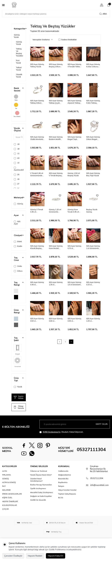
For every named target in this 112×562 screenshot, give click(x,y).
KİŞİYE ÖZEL (7, 498)
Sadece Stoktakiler (67, 39)
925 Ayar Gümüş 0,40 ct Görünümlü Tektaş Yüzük (37, 283)
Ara (103, 13)
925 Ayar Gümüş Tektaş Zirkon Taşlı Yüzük (37, 101)
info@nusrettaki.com (99, 485)
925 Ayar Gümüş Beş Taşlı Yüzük (93, 174)
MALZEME (6, 490)
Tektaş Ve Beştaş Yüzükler (19, 52)
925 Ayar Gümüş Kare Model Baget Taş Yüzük (56, 247)
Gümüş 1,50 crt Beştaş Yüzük (74, 174)
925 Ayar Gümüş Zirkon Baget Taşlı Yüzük (93, 138)
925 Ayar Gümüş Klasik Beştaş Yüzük (37, 247)
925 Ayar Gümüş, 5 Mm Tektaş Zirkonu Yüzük (93, 101)
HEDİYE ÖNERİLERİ (10, 501)
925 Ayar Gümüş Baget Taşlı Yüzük (74, 138)
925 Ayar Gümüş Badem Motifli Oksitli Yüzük (56, 138)
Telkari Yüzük (19, 68)
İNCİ (4, 486)
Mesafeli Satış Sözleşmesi (41, 492)
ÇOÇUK (5, 509)
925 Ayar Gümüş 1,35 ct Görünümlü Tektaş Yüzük (56, 283)
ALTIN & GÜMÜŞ (9, 482)
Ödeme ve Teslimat (38, 471)
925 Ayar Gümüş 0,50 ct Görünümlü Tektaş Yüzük (74, 319)
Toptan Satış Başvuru (67, 494)
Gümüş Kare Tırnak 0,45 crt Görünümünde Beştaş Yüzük (74, 210)
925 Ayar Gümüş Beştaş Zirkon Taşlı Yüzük (56, 65)
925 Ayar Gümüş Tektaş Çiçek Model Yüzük (56, 101)
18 (16, 149)
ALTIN (4, 471)
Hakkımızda (63, 471)
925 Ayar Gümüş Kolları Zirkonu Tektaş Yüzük (93, 65)
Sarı (16, 106)
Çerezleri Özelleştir (13, 555)
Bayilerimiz (63, 482)
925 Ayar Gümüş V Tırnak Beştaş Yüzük (56, 174)
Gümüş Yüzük (17, 36)
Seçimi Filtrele (18, 397)
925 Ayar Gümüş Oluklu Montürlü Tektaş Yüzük (37, 138)
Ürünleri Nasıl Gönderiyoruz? (36, 479)
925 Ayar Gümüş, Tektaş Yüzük (37, 65)
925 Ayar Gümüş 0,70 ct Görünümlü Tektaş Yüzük (74, 247)
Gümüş (16, 97)
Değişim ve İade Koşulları (41, 496)
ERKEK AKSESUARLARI (12, 494)
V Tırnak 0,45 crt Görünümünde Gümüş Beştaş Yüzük (36, 174)
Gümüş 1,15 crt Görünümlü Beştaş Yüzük (55, 210)
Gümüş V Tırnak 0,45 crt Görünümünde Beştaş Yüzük (36, 210)
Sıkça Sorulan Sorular (67, 490)
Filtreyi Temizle (19, 407)
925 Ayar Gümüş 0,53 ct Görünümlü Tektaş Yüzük (37, 319)
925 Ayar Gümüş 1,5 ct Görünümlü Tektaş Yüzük (75, 283)
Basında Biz (63, 478)
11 (16, 153)
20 (16, 158)
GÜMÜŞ (5, 478)
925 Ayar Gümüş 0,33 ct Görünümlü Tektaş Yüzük (93, 283)
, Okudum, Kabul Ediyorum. (61, 432)
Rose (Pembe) (17, 114)
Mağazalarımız (64, 475)
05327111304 (91, 449)
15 (16, 179)
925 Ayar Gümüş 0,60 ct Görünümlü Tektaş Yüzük (56, 319)
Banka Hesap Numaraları (41, 485)
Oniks (18, 266)
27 (16, 184)
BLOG (60, 498)
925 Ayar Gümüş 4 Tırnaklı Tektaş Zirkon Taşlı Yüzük (74, 65)
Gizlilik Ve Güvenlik (38, 500)
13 (16, 163)
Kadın (18, 246)
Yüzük (18, 387)
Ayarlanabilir (18, 169)
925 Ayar (17, 222)
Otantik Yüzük (19, 75)
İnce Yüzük (18, 61)
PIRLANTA (6, 475)
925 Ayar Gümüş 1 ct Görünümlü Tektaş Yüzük (93, 247)
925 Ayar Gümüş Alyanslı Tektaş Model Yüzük (74, 101)
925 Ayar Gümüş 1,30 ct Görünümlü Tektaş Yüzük (93, 319)
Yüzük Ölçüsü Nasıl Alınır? (41, 475)
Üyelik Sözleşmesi (38, 488)
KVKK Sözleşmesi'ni (51, 432)
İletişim (61, 486)
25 (16, 174)
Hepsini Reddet (35, 555)
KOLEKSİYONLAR (9, 505)
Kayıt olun (101, 424)
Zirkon (18, 271)
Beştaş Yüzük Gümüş (91, 210)
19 (16, 144)
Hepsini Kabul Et (55, 555)
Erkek (18, 241)
